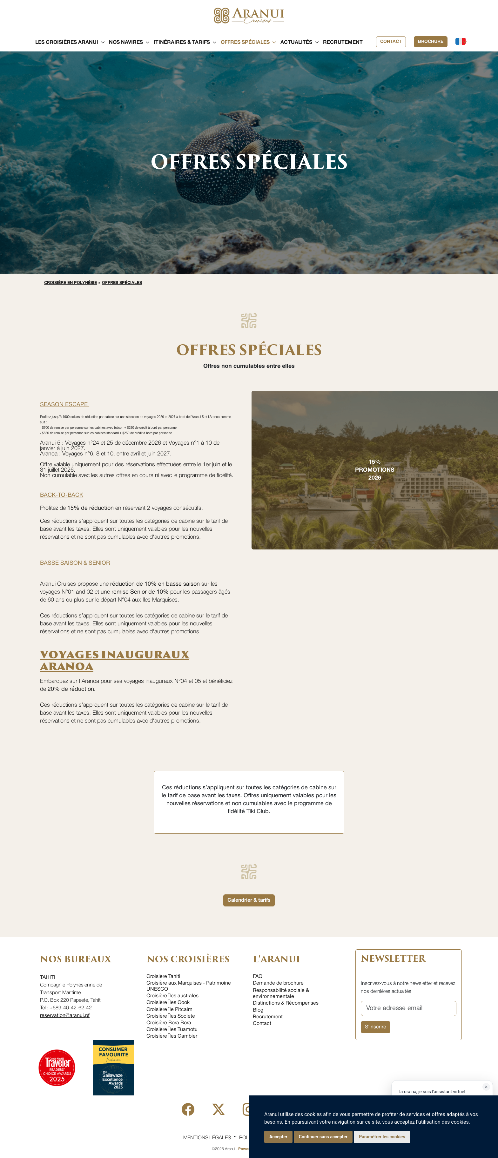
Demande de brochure (278, 983)
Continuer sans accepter (323, 1136)
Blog (258, 1010)
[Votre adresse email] (408, 1008)
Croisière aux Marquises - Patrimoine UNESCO (188, 986)
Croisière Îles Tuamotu (172, 1029)
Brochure (430, 42)
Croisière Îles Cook (168, 1002)
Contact (391, 42)
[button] (67, 42)
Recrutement (268, 1017)
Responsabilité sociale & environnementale (281, 993)
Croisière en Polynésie (70, 283)
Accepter (278, 1136)
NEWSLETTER (393, 959)
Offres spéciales (122, 283)
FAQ (257, 976)
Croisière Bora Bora (168, 1023)
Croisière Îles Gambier (171, 1036)
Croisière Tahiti (163, 976)
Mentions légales (207, 1138)
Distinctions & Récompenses (286, 1003)
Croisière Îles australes (172, 996)
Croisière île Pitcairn (169, 1009)
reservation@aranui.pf (65, 1015)
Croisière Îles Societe (170, 1016)
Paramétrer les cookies (382, 1136)
